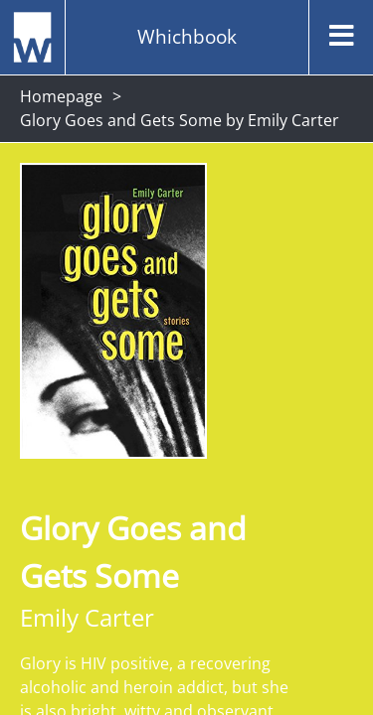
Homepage (61, 96)
